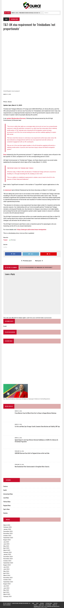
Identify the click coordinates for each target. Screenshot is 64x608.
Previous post (26, 259)
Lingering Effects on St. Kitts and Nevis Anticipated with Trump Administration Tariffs (46, 605)
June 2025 (6, 542)
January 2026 (7, 528)
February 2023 (7, 595)
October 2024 (7, 559)
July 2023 (6, 584)
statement (7, 188)
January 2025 (7, 553)
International (49, 601)
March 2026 (6, 523)
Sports (35, 603)
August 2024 (6, 563)
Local (37, 601)
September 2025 (8, 536)
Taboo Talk (41, 603)
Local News (6, 496)
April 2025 (6, 546)
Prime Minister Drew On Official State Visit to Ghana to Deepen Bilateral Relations (35, 412)
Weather (5, 512)
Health (5, 489)
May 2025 (6, 544)
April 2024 (6, 572)
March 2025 (6, 549)
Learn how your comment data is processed (38, 316)
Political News (6, 500)
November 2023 (7, 576)
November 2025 (7, 532)
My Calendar (48, 603)
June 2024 (6, 567)
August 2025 (6, 538)
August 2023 (6, 582)
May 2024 (6, 570)
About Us (55, 603)
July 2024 (6, 565)
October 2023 (7, 578)
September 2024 (8, 561)
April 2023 (6, 591)
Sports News (6, 508)
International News (8, 492)
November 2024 (7, 557)
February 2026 (7, 525)
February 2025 (7, 551)
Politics (55, 601)
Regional (42, 601)
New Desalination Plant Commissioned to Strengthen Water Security (32, 465)
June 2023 (6, 586)
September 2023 (8, 580)
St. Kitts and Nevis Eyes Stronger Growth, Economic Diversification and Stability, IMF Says (37, 425)
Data (4, 153)
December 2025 (7, 530)
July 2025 (6, 540)
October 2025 (7, 534)
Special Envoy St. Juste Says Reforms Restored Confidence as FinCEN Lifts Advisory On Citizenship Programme (36, 439)
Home (33, 601)
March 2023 (6, 593)
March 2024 (6, 574)
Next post (39, 259)
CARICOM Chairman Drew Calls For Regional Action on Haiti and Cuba (32, 452)
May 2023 (6, 588)
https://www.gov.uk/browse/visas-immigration (31, 228)
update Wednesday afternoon (15, 118)
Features (5, 485)
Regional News (6, 504)
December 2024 (7, 555)
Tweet (5, 238)
